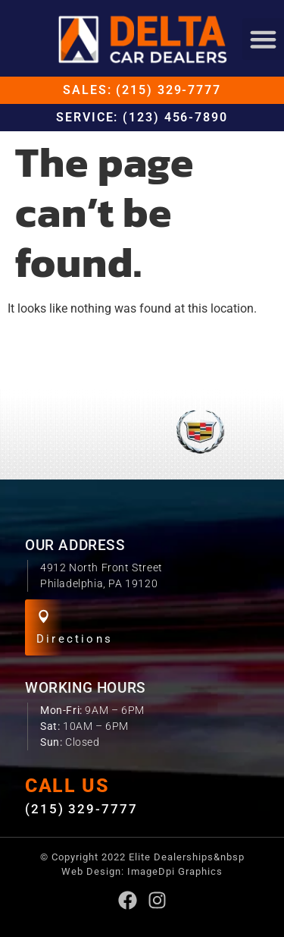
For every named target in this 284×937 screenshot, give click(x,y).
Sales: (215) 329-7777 (142, 90)
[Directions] (43, 616)
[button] (263, 39)
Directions (74, 639)
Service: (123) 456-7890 (142, 117)
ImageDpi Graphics (175, 871)
